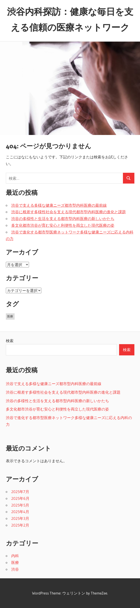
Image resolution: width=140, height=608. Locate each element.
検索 (9, 340)
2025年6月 (20, 498)
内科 (15, 555)
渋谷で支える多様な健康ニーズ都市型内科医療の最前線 (59, 205)
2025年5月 (20, 505)
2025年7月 (20, 491)
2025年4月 (20, 511)
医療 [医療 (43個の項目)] (10, 316)
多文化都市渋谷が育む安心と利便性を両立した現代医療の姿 (62, 225)
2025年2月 (20, 525)
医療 (15, 562)
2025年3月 (20, 518)
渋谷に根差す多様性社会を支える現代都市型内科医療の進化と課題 (68, 211)
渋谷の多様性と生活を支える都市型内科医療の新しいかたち (62, 218)
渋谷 (15, 569)
